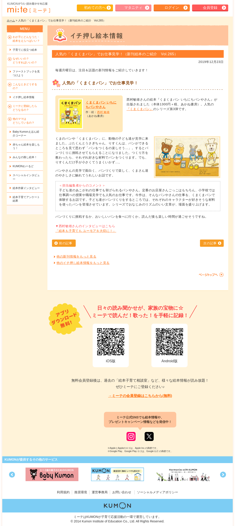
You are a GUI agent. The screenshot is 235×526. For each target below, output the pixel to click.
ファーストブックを (26, 73)
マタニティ (133, 7)
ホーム (11, 20)
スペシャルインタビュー (26, 177)
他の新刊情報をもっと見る (76, 256)
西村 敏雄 (103, 112)
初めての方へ (95, 7)
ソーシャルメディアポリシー (157, 492)
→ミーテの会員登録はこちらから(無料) (140, 396)
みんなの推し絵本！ (25, 157)
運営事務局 (100, 492)
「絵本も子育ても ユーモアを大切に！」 (85, 231)
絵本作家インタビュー (26, 188)
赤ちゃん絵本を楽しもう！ (26, 146)
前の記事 (65, 243)
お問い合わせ (121, 492)
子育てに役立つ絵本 (25, 49)
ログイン (171, 7)
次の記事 (210, 243)
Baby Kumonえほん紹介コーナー (26, 133)
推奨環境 (80, 492)
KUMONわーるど (23, 166)
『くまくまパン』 (140, 109)
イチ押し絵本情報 (23, 97)
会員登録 (210, 7)
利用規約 (63, 492)
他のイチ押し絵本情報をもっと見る (83, 263)
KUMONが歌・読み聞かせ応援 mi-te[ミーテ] (28, 7)
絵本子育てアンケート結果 (26, 199)
